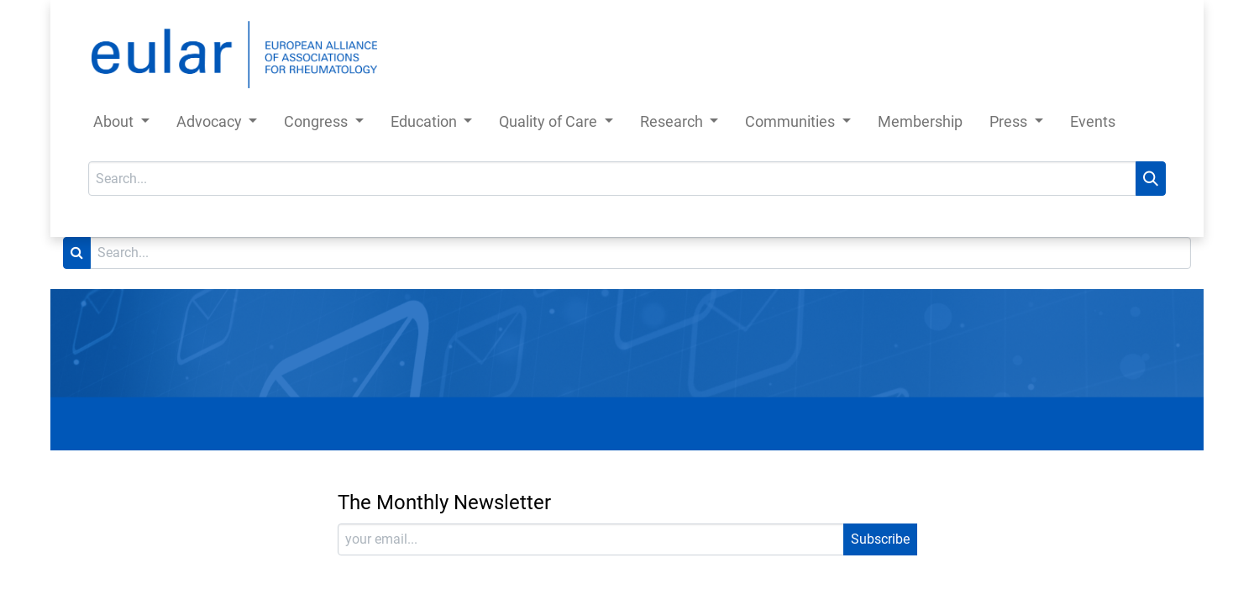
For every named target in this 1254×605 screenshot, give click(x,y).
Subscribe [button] (880, 539)
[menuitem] (920, 125)
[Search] (1151, 178)
